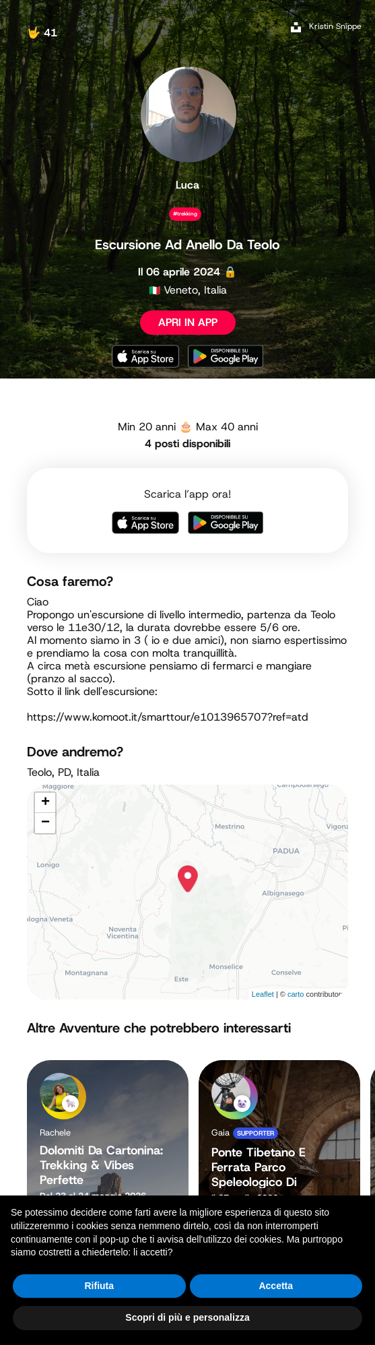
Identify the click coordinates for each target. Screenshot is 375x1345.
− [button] (45, 823)
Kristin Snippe (335, 26)
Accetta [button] (276, 1285)
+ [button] (45, 803)
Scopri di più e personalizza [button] (187, 1317)
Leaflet (263, 994)
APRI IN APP (187, 322)
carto (295, 994)
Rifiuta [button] (99, 1285)
